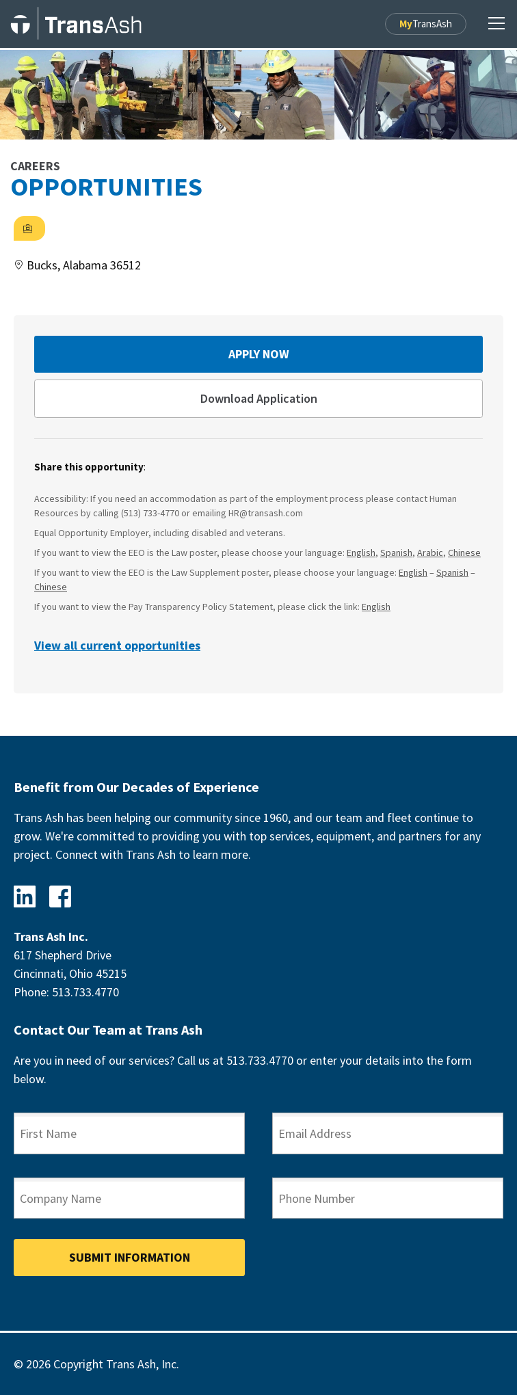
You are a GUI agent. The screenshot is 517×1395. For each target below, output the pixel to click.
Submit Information (129, 1257)
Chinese (464, 552)
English (361, 552)
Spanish (396, 552)
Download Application (258, 398)
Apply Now (258, 354)
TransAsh (425, 23)
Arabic (430, 552)
